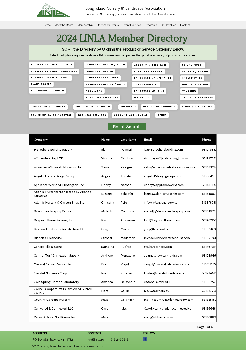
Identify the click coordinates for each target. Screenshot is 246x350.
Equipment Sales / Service (51, 115)
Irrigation (142, 97)
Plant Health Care (148, 71)
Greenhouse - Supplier (92, 107)
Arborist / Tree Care (150, 65)
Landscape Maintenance (152, 78)
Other (162, 115)
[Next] (215, 326)
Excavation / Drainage (48, 107)
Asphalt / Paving (195, 71)
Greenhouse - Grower (47, 90)
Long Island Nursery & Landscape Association (125, 8)
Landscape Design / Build (105, 65)
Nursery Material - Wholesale (54, 71)
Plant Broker (41, 84)
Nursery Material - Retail (50, 78)
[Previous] (195, 326)
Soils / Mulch (192, 65)
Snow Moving (192, 78)
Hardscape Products (159, 107)
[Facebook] (145, 339)
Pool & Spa (94, 91)
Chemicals (128, 107)
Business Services (92, 115)
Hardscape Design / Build (105, 84)
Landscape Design (99, 71)
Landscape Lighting (149, 91)
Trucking (189, 91)
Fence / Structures (197, 107)
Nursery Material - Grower (51, 65)
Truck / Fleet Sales (197, 97)
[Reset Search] (127, 126)
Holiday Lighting (195, 84)
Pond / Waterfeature (102, 97)
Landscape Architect (102, 78)
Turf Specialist (146, 84)
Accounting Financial (131, 115)
